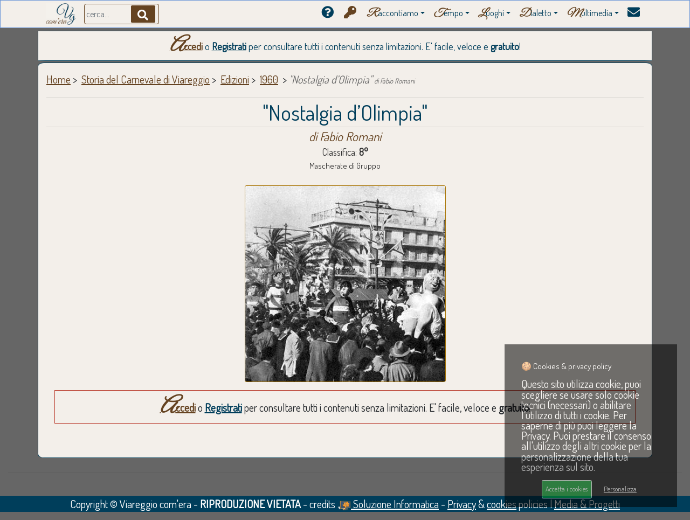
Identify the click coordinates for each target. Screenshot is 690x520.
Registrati (229, 46)
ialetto (535, 13)
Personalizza (620, 488)
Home (58, 79)
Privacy (461, 504)
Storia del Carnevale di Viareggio (145, 79)
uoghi (491, 13)
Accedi (186, 46)
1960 (269, 79)
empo (448, 13)
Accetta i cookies (567, 488)
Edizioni (234, 79)
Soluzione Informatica (388, 504)
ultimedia (589, 13)
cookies (501, 504)
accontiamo (392, 13)
